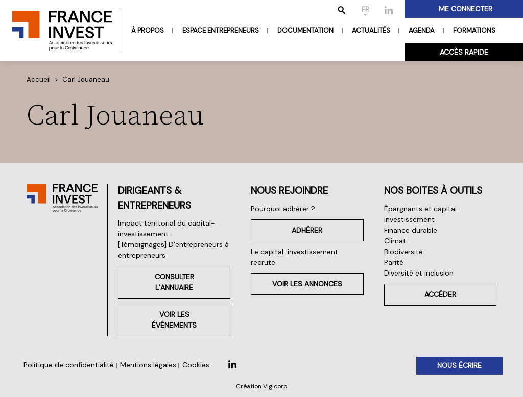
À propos (147, 30)
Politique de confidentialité (68, 364)
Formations (474, 30)
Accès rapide (464, 52)
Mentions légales (148, 364)
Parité (393, 262)
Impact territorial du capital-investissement (166, 228)
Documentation (305, 30)
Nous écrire (459, 365)
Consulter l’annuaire (174, 282)
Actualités (371, 30)
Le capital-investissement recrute (294, 257)
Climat (395, 240)
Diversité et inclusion (419, 273)
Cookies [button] (195, 364)
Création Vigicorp (262, 386)
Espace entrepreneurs (220, 30)
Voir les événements (174, 320)
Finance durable (410, 230)
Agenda (422, 30)
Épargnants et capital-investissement (422, 214)
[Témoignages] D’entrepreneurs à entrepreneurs (173, 250)
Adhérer (307, 230)
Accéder (440, 294)
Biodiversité (403, 251)
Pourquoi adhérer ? (283, 208)
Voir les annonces (307, 283)
